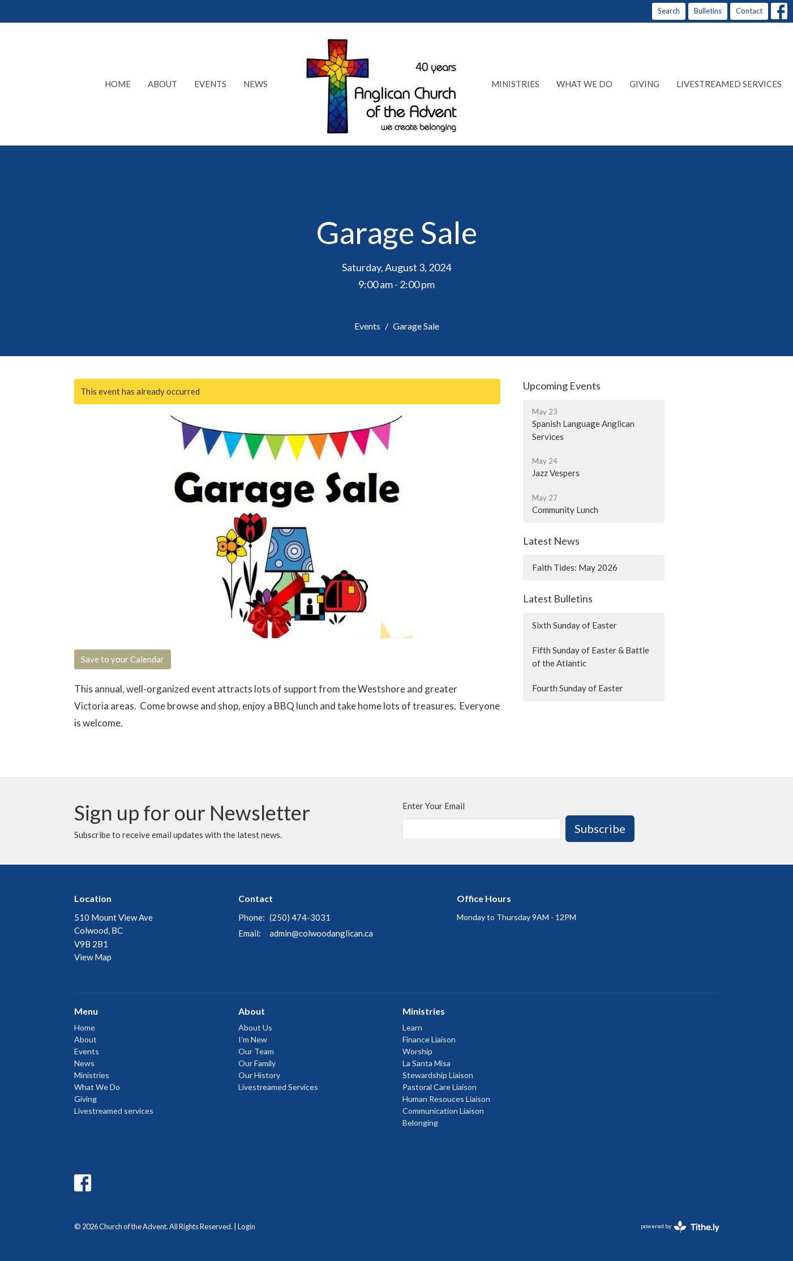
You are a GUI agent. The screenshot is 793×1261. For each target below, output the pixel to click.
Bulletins (708, 10)
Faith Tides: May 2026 (575, 567)
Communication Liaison (443, 1110)
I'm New (252, 1039)
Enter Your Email (433, 806)
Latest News (551, 541)
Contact (749, 10)
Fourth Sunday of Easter (577, 688)
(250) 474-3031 (300, 917)
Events (210, 84)
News (255, 84)
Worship (417, 1051)
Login (246, 1226)
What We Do (584, 84)
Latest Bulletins (558, 598)
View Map (93, 957)
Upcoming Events (562, 385)
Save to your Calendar (122, 659)
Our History (259, 1075)
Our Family (257, 1063)
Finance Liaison (429, 1039)
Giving (644, 84)
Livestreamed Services (278, 1087)
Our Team (256, 1051)
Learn (412, 1027)
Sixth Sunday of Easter (574, 625)
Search (669, 10)
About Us (255, 1027)
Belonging (420, 1122)
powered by (680, 1227)
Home (118, 84)
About (162, 84)
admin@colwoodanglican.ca (321, 933)
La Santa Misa (426, 1063)
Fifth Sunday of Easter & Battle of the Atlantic (590, 656)
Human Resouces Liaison (446, 1099)
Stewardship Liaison (437, 1075)
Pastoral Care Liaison (439, 1087)
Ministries (515, 84)
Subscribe (600, 828)
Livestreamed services (729, 84)
